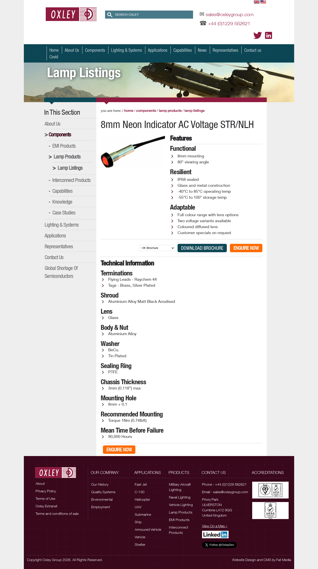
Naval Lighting (179, 497)
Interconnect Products (71, 180)
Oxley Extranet (46, 506)
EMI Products (64, 146)
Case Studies (63, 212)
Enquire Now (246, 248)
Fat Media (283, 560)
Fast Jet (141, 484)
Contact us (252, 50)
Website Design (244, 560)
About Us (72, 50)
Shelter (140, 544)
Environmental (102, 499)
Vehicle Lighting (181, 505)
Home (54, 50)
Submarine (143, 514)
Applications (157, 50)
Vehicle (140, 537)
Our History (99, 484)
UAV (138, 507)
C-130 (139, 492)
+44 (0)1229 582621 (229, 23)
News (202, 50)
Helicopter (142, 499)
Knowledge (62, 202)
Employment (100, 507)
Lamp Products (67, 156)
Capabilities (182, 50)
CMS (267, 560)
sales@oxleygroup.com (230, 14)
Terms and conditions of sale (57, 514)
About (40, 483)
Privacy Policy (46, 491)
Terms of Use (45, 498)
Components (95, 50)
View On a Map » (214, 526)
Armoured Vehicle (148, 529)
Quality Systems (103, 492)
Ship (138, 522)
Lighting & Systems (126, 50)
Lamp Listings (70, 168)
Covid (53, 56)
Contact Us (54, 257)
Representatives (225, 50)
